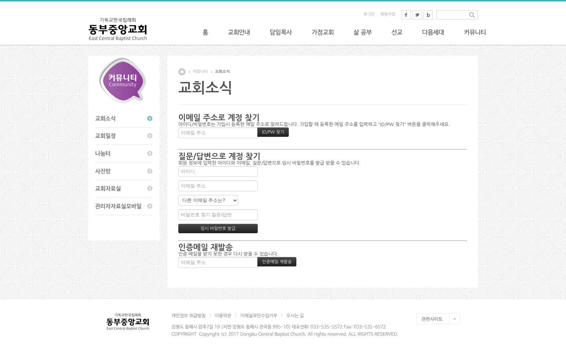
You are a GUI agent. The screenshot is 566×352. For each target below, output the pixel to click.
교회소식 (222, 72)
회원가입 (387, 14)
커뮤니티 (200, 72)
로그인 (369, 14)
